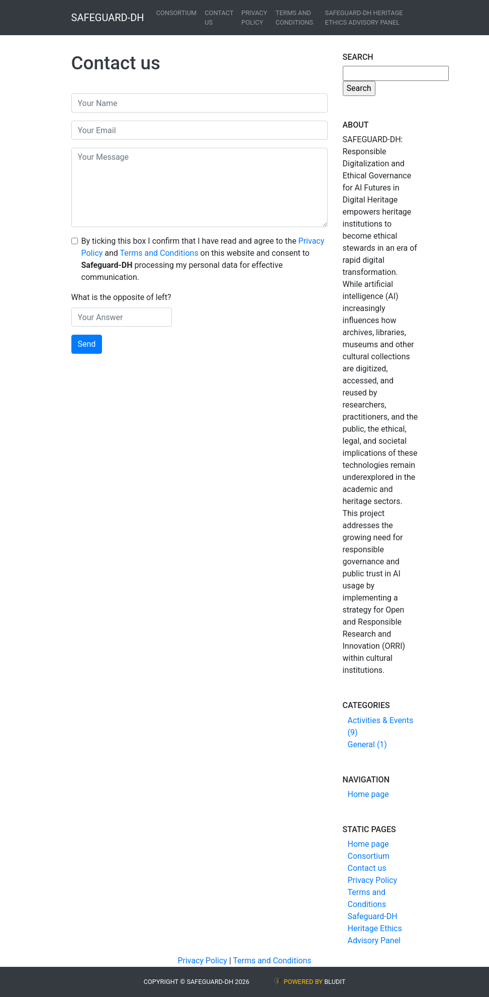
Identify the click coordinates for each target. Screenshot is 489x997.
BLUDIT (334, 981)
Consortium (176, 13)
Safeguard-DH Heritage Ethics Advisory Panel (364, 17)
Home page (368, 794)
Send (87, 344)
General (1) (367, 744)
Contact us (219, 17)
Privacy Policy (254, 17)
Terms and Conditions (294, 17)
